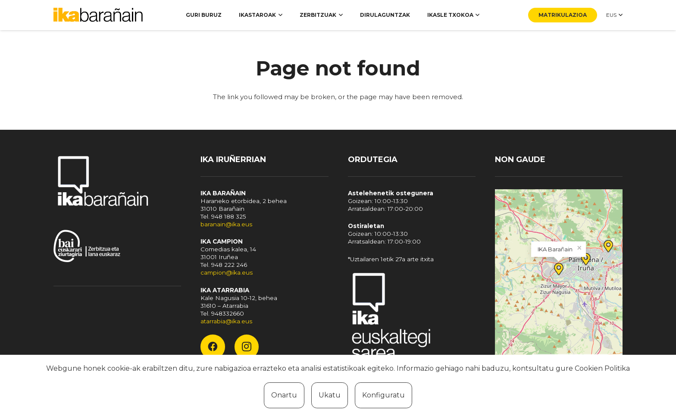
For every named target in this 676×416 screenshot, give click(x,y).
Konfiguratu (383, 395)
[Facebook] (212, 347)
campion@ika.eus (226, 272)
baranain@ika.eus (226, 224)
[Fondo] (412, 317)
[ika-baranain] (100, 15)
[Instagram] (247, 347)
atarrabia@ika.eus (226, 321)
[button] (279, 15)
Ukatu (330, 395)
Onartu (284, 395)
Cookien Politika (602, 368)
